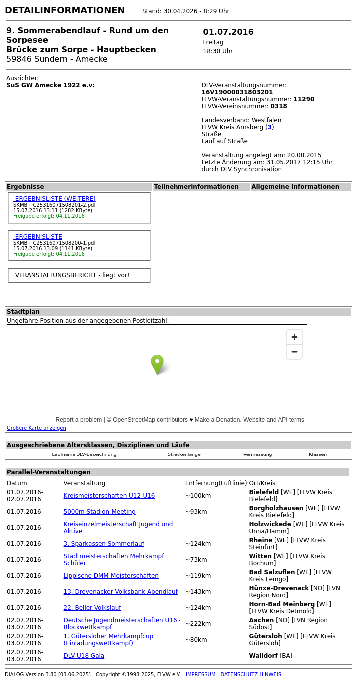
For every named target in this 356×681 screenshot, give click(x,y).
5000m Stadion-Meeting (100, 511)
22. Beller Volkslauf (92, 607)
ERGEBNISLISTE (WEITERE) (54, 198)
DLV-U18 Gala (84, 655)
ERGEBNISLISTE (37, 236)
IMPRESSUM (201, 674)
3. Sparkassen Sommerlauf (104, 543)
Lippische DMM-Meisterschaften (111, 575)
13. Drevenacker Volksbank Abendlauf (121, 591)
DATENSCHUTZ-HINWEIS (251, 674)
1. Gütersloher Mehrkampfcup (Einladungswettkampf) (109, 640)
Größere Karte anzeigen (36, 428)
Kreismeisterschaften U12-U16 (109, 495)
